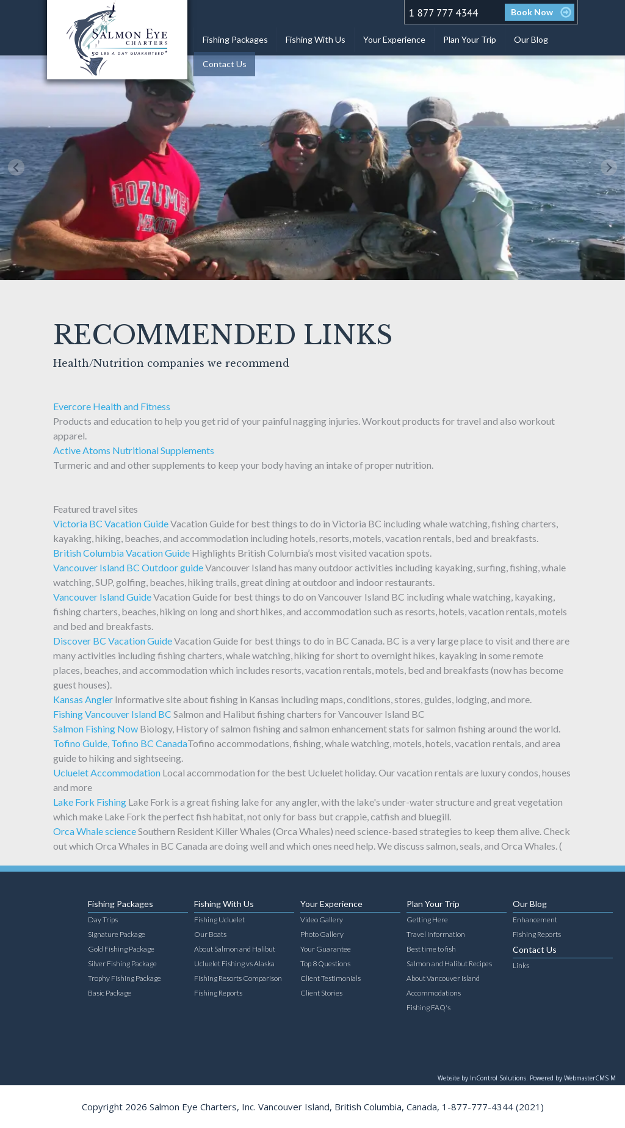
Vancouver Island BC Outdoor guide (128, 567)
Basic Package (109, 992)
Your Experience (394, 39)
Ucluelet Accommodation (107, 772)
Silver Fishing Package (122, 963)
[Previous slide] (16, 167)
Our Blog (531, 39)
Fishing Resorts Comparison (238, 978)
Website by (483, 1078)
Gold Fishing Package (121, 948)
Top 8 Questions (325, 963)
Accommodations (433, 992)
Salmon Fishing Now (95, 728)
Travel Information (435, 934)
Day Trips (103, 919)
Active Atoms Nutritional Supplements (133, 450)
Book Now (532, 12)
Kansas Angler (83, 699)
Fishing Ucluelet (219, 919)
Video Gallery (321, 919)
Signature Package (116, 934)
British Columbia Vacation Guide (121, 553)
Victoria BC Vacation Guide (110, 523)
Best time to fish (431, 948)
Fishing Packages (235, 39)
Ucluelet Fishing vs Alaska (234, 963)
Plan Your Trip (469, 39)
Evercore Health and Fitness (111, 406)
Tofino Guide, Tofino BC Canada (120, 743)
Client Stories (321, 992)
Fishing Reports (218, 992)
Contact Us (225, 64)
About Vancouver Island (443, 978)
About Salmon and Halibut (234, 948)
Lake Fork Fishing (89, 802)
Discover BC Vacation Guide (112, 640)
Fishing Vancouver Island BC (112, 714)
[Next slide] (609, 167)
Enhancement (535, 919)
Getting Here (427, 919)
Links (521, 965)
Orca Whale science (94, 831)
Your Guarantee (325, 948)
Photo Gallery (322, 934)
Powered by (573, 1078)
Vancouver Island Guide (102, 596)
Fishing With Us (315, 39)
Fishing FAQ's (428, 1007)
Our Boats (210, 934)
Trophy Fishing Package (124, 978)
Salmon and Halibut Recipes (449, 963)
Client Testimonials (330, 978)
